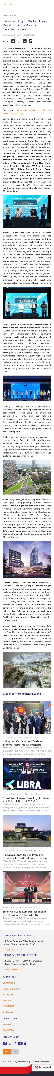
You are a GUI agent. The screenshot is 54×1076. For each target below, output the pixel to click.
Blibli (7, 1024)
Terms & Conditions (40, 1061)
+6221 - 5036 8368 (13, 949)
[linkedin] (25, 41)
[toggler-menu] (48, 4)
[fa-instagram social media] (14, 1043)
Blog (7, 1000)
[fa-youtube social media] (20, 1043)
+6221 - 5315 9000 (13, 969)
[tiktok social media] (9, 1044)
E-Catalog (10, 1006)
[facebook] (13, 41)
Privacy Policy (24, 1061)
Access (8, 994)
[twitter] (19, 41)
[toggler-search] (43, 4)
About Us (9, 983)
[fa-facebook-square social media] (5, 1043)
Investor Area (11, 989)
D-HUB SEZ (9, 1012)
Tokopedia (10, 1030)
